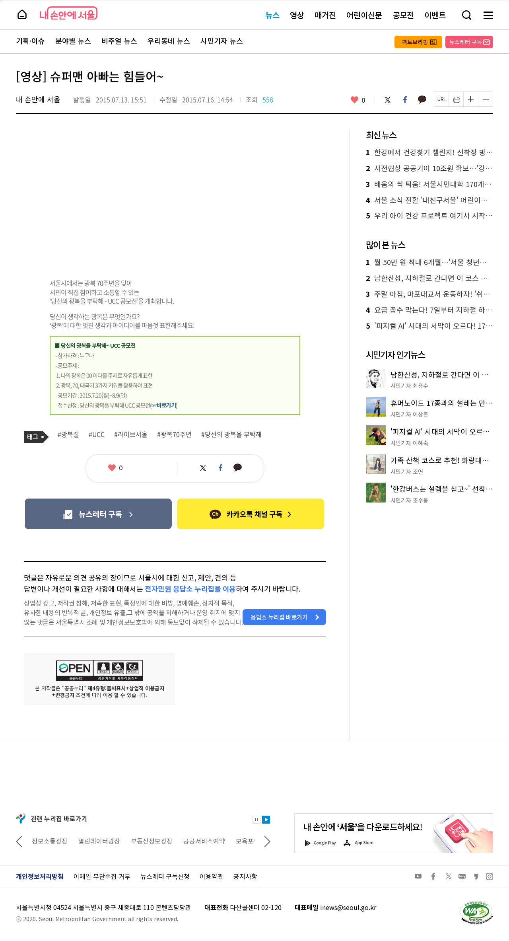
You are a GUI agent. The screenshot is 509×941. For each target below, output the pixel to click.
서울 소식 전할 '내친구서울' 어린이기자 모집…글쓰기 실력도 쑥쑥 (429, 200)
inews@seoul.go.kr (348, 907)
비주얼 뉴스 (119, 41)
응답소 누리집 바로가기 (279, 617)
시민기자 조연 (406, 471)
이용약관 (211, 876)
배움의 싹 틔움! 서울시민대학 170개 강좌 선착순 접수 (429, 184)
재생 (266, 820)
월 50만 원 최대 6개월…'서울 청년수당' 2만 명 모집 (429, 262)
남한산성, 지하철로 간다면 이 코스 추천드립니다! (429, 278)
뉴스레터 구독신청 (165, 876)
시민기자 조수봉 (409, 500)
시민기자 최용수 (409, 386)
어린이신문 (364, 15)
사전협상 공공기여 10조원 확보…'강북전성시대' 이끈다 (429, 168)
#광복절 (68, 434)
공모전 (403, 15)
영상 (297, 15)
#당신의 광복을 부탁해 (231, 434)
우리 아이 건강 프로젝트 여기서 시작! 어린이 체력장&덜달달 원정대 (429, 216)
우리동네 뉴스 (169, 41)
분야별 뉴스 (73, 41)
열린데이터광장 (125, 841)
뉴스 (272, 15)
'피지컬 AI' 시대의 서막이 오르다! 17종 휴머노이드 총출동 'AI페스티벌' (429, 326)
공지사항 (245, 876)
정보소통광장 (75, 841)
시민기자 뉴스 (221, 41)
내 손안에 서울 (68, 12)
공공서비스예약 (230, 841)
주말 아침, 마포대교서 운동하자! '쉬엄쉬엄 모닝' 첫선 (429, 294)
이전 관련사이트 (19, 840)
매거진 (325, 15)
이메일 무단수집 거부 (102, 876)
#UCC (97, 434)
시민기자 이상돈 (409, 414)
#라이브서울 (131, 434)
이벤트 (435, 15)
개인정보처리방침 (40, 876)
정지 (256, 820)
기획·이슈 (30, 41)
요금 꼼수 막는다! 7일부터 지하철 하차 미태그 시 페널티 (429, 310)
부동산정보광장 (177, 841)
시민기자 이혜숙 (409, 443)
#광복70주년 (174, 434)
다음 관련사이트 (267, 840)
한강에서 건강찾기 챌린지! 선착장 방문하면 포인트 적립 (429, 152)
